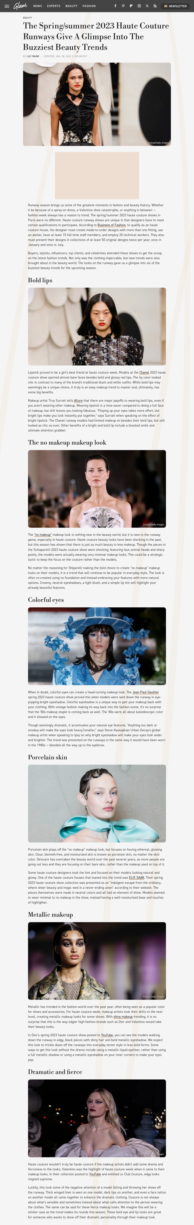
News (37, 6)
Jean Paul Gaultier (145, 692)
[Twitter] (147, 7)
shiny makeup (123, 1016)
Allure (78, 400)
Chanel (144, 372)
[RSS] (155, 7)
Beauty (71, 6)
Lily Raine (33, 56)
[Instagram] (139, 7)
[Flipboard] (131, 7)
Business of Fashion (112, 225)
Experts (53, 6)
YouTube (107, 1035)
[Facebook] (115, 7)
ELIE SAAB (136, 877)
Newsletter (175, 6)
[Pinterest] (123, 7)
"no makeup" (43, 534)
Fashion (89, 6)
